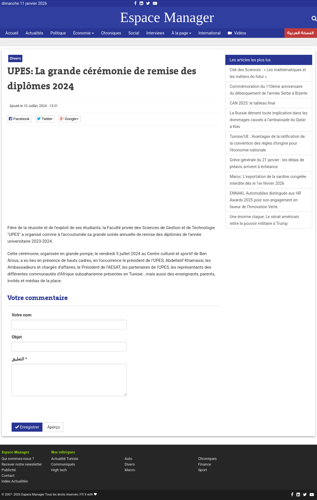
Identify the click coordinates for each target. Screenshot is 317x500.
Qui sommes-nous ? (18, 458)
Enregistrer (27, 427)
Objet (17, 337)
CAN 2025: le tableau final (252, 103)
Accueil (11, 33)
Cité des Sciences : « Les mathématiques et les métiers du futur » (268, 73)
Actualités (34, 33)
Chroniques (111, 33)
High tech (59, 470)
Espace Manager (167, 17)
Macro (130, 470)
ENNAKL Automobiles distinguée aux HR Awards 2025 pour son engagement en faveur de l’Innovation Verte (265, 200)
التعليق (19, 359)
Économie (83, 33)
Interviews (155, 33)
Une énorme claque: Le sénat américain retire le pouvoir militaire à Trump (264, 220)
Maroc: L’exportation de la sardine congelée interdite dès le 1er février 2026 (268, 180)
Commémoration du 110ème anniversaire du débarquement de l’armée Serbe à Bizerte (269, 89)
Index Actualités (15, 481)
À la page (181, 33)
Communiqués (63, 464)
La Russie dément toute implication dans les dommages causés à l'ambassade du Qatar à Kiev (269, 120)
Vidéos (237, 33)
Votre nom (21, 315)
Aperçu (53, 427)
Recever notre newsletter (22, 464)
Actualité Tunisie (64, 458)
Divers (15, 58)
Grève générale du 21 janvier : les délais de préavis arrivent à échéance (267, 163)
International (209, 33)
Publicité (9, 470)
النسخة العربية (300, 33)
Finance (204, 464)
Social (133, 33)
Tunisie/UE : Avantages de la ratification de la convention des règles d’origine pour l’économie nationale (267, 143)
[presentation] (55, 411)
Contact (8, 475)
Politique (58, 33)
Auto (128, 458)
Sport (202, 470)
